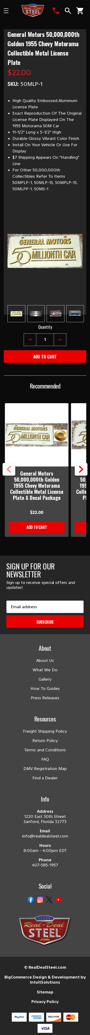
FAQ (45, 759)
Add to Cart (36, 527)
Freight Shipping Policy (45, 731)
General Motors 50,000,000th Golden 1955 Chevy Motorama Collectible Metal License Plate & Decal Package (37, 485)
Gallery (45, 679)
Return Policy (45, 740)
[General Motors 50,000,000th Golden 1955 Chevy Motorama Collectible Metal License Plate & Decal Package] (37, 435)
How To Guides (45, 688)
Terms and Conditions (45, 749)
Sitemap (45, 992)
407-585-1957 (45, 865)
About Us (45, 660)
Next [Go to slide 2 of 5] (81, 469)
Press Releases (45, 697)
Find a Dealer (45, 778)
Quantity (45, 327)
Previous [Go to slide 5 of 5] (9, 469)
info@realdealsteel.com (45, 836)
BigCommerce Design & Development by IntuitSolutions (45, 980)
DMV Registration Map (45, 768)
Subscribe (45, 622)
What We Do (45, 669)
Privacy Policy (45, 1001)
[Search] (68, 11)
